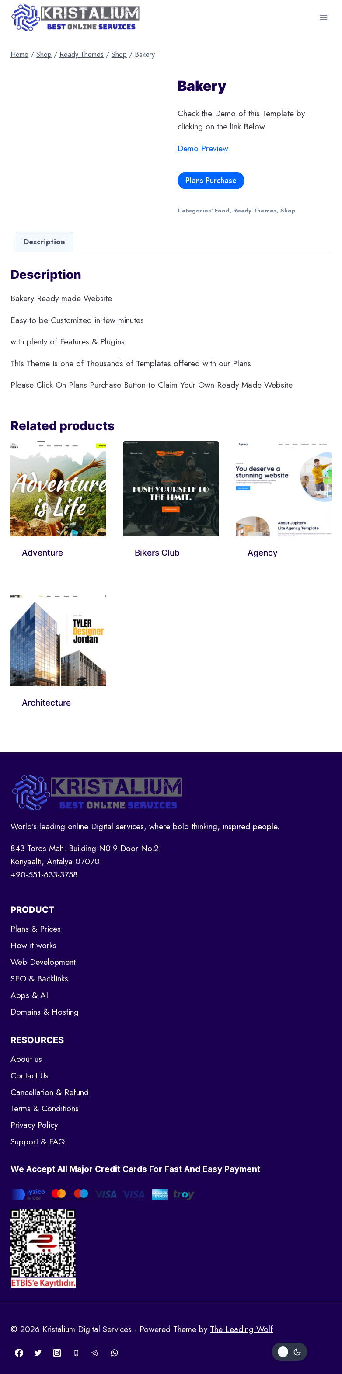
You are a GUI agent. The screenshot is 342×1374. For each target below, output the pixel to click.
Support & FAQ (37, 1142)
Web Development (43, 962)
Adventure (42, 553)
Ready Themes (255, 210)
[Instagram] (57, 1352)
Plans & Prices (35, 929)
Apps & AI (29, 995)
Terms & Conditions (44, 1108)
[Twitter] (38, 1352)
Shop (288, 210)
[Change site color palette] (289, 1352)
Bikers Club (157, 553)
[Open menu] (323, 17)
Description (44, 242)
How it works (33, 945)
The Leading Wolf (241, 1329)
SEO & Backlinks (39, 978)
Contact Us (29, 1076)
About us (26, 1059)
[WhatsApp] (114, 1352)
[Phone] (76, 1352)
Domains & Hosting (44, 1012)
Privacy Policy (34, 1125)
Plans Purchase (211, 180)
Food (222, 210)
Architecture (46, 703)
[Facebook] (18, 1352)
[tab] (44, 242)
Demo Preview (203, 148)
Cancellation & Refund (49, 1092)
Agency (263, 553)
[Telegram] (95, 1352)
